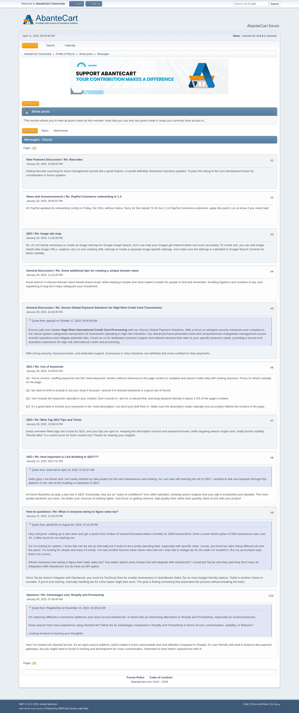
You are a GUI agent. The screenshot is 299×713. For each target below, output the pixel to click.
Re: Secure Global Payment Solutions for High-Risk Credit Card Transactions (109, 307)
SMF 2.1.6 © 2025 (28, 704)
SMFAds (23, 708)
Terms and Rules (259, 704)
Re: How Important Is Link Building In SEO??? (67, 456)
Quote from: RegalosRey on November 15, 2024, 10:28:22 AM (68, 608)
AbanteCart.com (141, 681)
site (217, 494)
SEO (29, 233)
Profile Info (30, 103)
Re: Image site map (48, 233)
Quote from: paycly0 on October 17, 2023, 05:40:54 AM (64, 320)
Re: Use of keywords (49, 366)
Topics (45, 130)
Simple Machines (48, 704)
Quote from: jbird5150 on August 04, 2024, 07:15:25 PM (65, 524)
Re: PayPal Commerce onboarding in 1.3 (93, 196)
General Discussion (39, 270)
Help (246, 704)
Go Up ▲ (275, 704)
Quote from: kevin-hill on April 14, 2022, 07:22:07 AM (63, 469)
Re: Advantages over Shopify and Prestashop (72, 594)
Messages (30, 130)
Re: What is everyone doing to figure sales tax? (85, 511)
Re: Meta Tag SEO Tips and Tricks (58, 419)
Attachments (61, 130)
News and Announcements (44, 196)
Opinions (32, 594)
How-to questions (38, 511)
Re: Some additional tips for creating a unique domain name (97, 270)
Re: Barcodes (73, 159)
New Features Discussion (43, 159)
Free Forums (37, 708)
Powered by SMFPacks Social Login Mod (66, 708)
